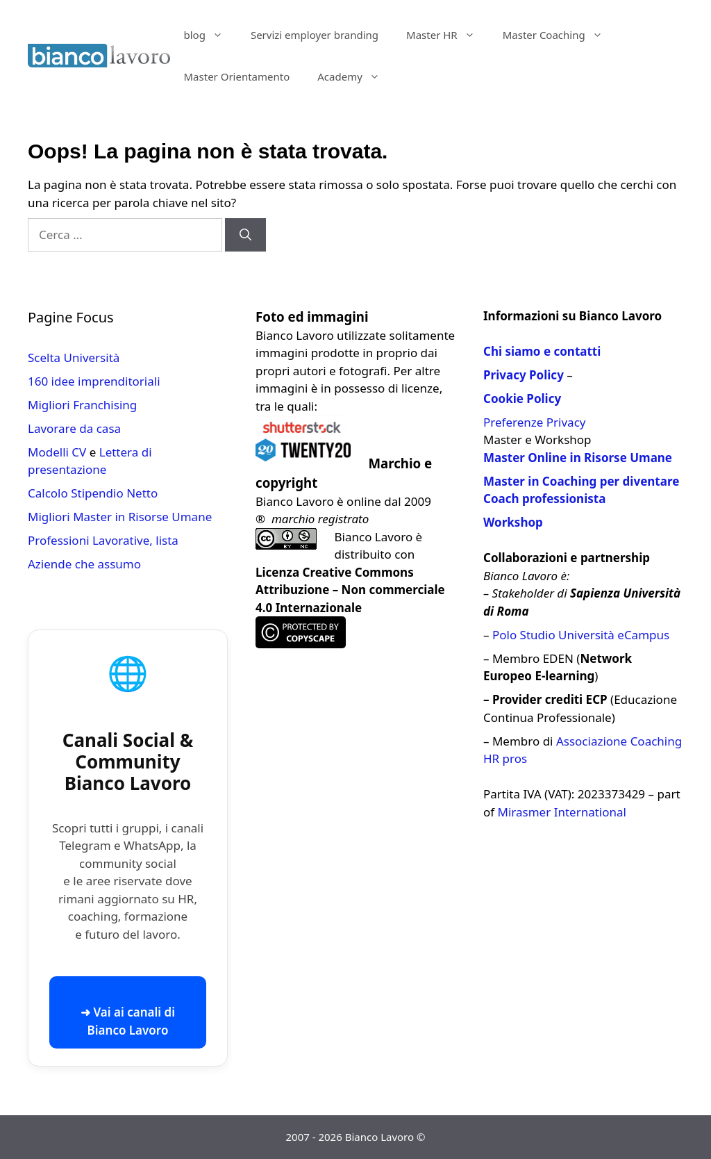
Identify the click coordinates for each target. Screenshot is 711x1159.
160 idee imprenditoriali (94, 381)
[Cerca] (245, 235)
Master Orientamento (237, 76)
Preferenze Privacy (534, 422)
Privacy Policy (523, 375)
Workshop (513, 522)
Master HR (447, 35)
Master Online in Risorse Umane (577, 458)
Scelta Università (73, 357)
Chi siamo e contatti (542, 351)
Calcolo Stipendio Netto (93, 493)
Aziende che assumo (84, 564)
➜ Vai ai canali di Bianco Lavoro (128, 1021)
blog (210, 35)
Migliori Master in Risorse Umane (120, 517)
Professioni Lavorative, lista (103, 540)
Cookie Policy (522, 398)
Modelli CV (57, 452)
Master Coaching (560, 35)
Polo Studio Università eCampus (580, 635)
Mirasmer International (562, 812)
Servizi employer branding (314, 35)
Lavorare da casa (74, 428)
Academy (355, 76)
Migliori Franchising (82, 405)
